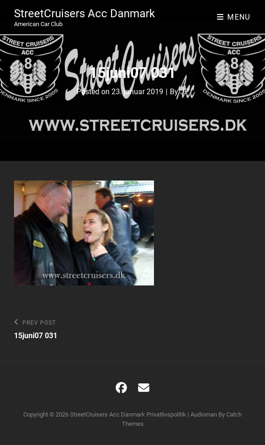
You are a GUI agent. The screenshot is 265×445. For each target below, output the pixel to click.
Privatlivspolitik (166, 414)
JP (184, 91)
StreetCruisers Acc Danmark (84, 13)
